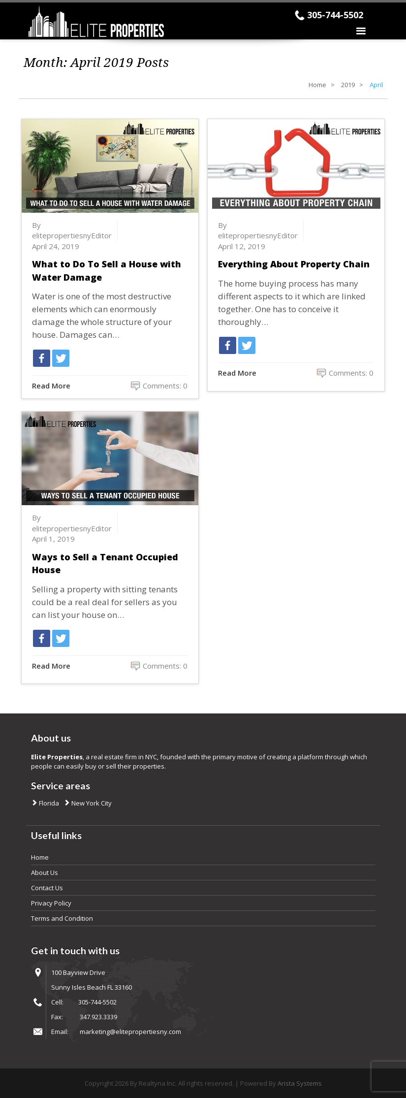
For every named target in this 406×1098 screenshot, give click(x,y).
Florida (48, 803)
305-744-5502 (335, 15)
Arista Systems (300, 1083)
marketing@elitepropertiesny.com (130, 1031)
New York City (91, 803)
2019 (348, 84)
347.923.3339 (98, 1016)
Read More (51, 385)
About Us (44, 872)
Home (317, 84)
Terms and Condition (62, 918)
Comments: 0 (165, 385)
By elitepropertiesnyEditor (72, 230)
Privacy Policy (51, 903)
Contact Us (47, 887)
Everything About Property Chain (294, 264)
